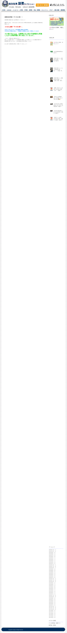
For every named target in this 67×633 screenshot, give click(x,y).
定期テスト (58, 623)
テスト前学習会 (52, 623)
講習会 (54, 625)
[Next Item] (61, 22)
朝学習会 (50, 625)
